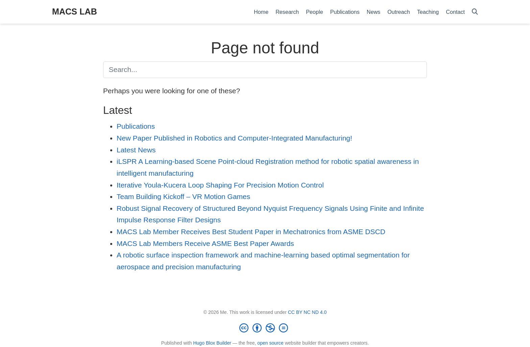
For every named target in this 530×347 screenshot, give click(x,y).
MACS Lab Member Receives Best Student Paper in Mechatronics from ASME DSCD (251, 232)
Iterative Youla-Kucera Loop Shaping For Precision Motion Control (220, 185)
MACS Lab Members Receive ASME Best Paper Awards (205, 243)
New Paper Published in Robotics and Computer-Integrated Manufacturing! (234, 138)
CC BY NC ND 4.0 (307, 312)
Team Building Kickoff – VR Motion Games (183, 196)
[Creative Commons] (265, 327)
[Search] (475, 12)
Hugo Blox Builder (212, 343)
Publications (136, 126)
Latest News (136, 150)
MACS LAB (74, 11)
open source (270, 343)
